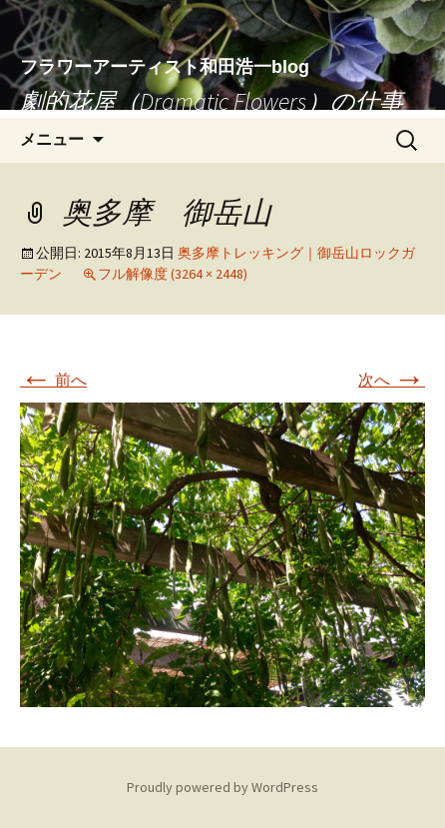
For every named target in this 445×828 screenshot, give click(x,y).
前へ (53, 380)
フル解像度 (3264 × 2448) (172, 274)
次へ (391, 380)
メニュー (52, 139)
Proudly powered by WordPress (222, 787)
